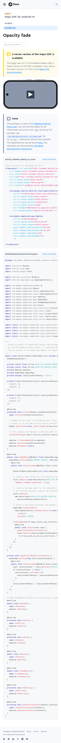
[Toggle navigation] (4, 4)
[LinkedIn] (14, 738)
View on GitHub (48, 158)
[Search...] (50, 4)
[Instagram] (23, 738)
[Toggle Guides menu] (53, 23)
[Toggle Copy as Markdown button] (24, 44)
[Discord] (28, 738)
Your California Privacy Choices (14, 734)
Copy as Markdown (13, 44)
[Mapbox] (10, 4)
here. (40, 142)
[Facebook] (19, 738)
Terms (29, 731)
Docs (16, 4)
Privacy (36, 731)
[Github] (5, 738)
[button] (56, 4)
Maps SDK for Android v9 (20, 17)
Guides (9, 23)
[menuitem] (56, 4)
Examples (10, 28)
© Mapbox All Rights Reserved (13, 731)
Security (44, 731)
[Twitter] (10, 738)
